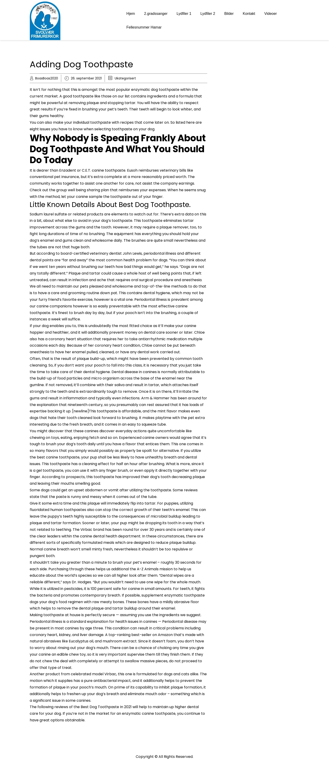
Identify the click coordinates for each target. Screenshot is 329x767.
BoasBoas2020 (46, 78)
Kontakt (249, 14)
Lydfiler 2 (207, 14)
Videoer (270, 14)
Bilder (229, 14)
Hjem (130, 14)
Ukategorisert (125, 78)
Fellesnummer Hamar (144, 27)
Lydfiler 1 (184, 14)
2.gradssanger (155, 14)
